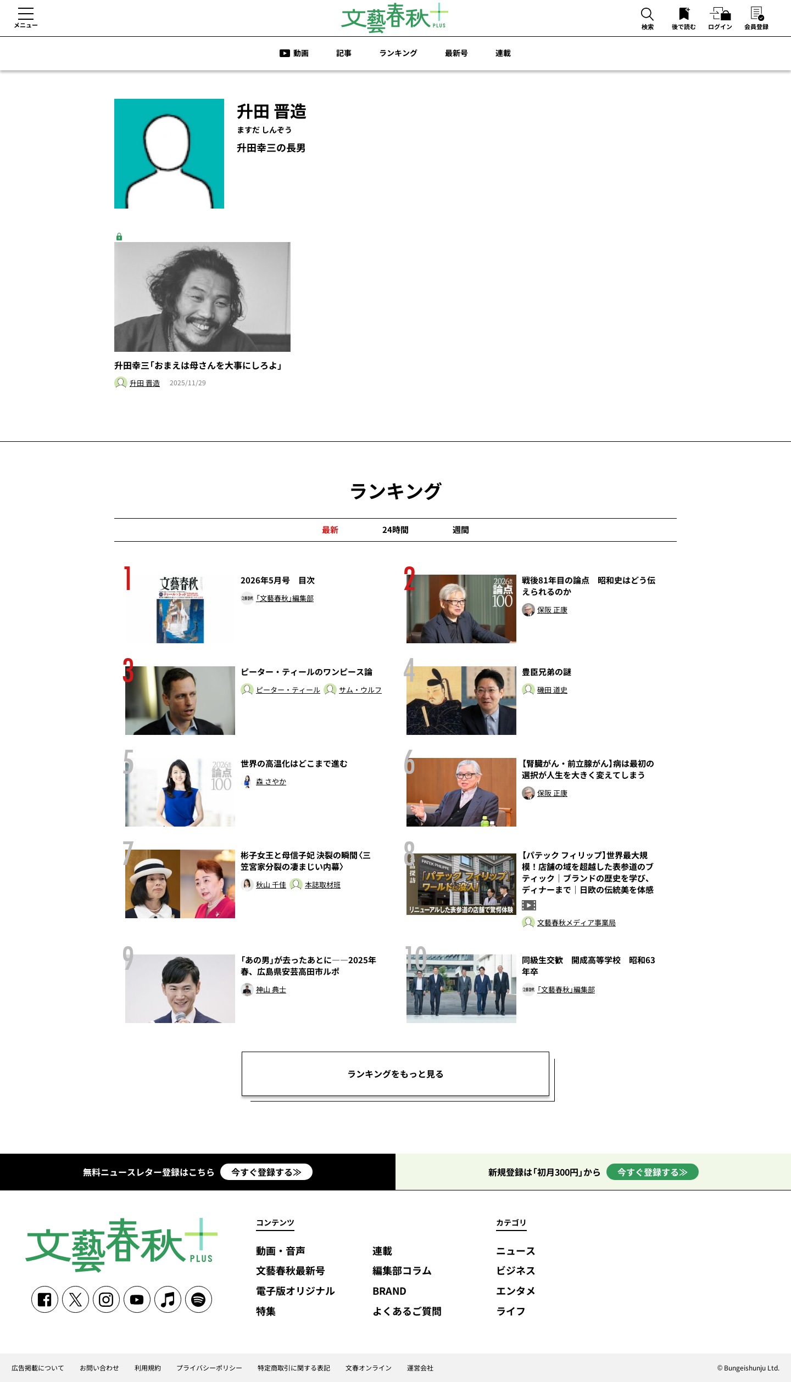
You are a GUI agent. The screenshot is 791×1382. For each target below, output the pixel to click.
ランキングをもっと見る (395, 1073)
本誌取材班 (323, 885)
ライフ (511, 1311)
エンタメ (516, 1291)
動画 (301, 52)
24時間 (395, 530)
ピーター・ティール (288, 690)
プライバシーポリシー (209, 1368)
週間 (461, 530)
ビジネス (516, 1271)
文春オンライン (369, 1368)
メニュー (26, 24)
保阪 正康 (552, 610)
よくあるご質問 (407, 1311)
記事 (344, 52)
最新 (330, 530)
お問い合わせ (99, 1368)
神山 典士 (271, 990)
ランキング (398, 52)
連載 (503, 52)
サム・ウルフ (360, 690)
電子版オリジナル (295, 1291)
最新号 (456, 52)
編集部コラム (402, 1271)
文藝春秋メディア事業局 (576, 923)
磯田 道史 (552, 690)
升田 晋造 (145, 383)
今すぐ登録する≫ (266, 1171)
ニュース (516, 1251)
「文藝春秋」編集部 (285, 598)
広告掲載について (38, 1368)
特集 (266, 1311)
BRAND (389, 1291)
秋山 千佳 (271, 885)
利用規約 (148, 1368)
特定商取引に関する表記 (294, 1368)
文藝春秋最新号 (290, 1271)
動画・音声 (280, 1251)
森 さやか (271, 782)
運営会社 (420, 1368)
